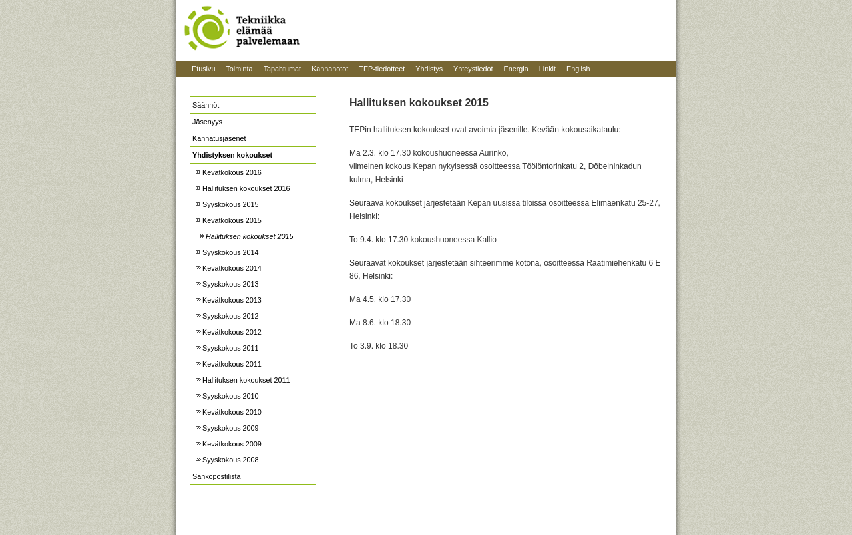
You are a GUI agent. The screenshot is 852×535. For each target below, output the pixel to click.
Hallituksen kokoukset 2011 (246, 380)
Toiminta (239, 69)
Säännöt (205, 105)
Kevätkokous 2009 (232, 444)
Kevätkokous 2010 (232, 412)
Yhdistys (429, 69)
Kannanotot (330, 69)
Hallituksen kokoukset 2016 (246, 188)
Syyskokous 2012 (230, 316)
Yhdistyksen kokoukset (232, 155)
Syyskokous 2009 (230, 428)
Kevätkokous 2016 (232, 172)
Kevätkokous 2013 (232, 300)
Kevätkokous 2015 (232, 220)
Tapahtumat (282, 69)
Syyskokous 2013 (230, 284)
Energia (516, 69)
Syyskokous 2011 (230, 348)
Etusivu (203, 69)
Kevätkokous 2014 (232, 268)
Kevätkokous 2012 (232, 332)
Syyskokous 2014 (230, 252)
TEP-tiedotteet (382, 69)
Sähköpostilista (216, 476)
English (578, 69)
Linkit (547, 69)
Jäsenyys (207, 122)
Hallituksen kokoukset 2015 (249, 236)
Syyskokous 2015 (230, 204)
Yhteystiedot (473, 69)
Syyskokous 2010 (230, 396)
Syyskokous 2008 (230, 460)
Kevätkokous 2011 (232, 364)
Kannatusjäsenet (219, 138)
